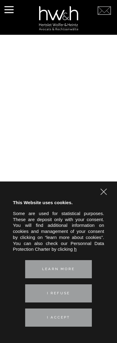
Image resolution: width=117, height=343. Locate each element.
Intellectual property (59, 103)
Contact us (104, 25)
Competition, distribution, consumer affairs (58, 90)
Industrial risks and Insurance (58, 96)
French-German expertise (58, 133)
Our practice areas (58, 75)
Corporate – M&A (58, 83)
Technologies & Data (58, 124)
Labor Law (58, 110)
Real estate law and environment (58, 117)
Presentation (58, 65)
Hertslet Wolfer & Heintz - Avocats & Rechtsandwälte (58, 18)
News (58, 144)
